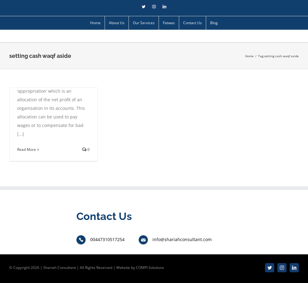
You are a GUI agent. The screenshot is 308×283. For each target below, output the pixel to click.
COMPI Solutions (150, 267)
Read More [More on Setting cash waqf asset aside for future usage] (26, 149)
